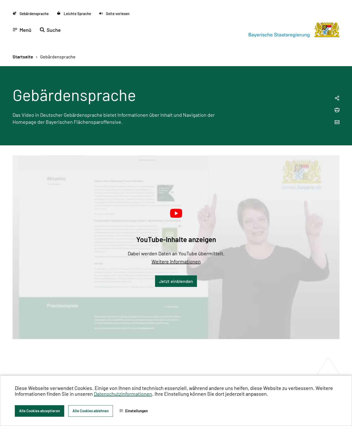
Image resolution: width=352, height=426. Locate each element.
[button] (114, 14)
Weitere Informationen (176, 261)
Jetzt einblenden (176, 281)
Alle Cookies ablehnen (91, 410)
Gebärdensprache (58, 56)
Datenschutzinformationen (123, 394)
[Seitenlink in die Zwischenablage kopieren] (336, 98)
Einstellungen (133, 410)
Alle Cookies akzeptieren (39, 410)
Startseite (23, 56)
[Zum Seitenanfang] (341, 213)
